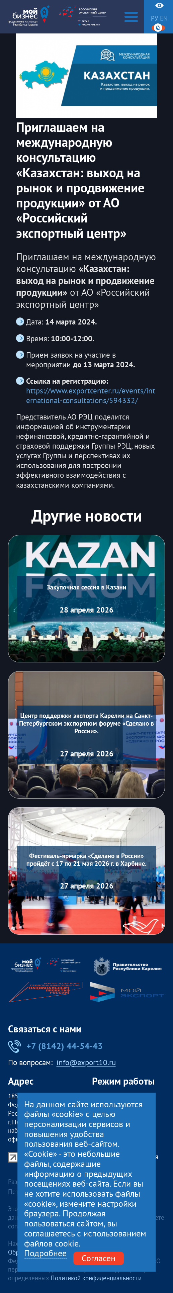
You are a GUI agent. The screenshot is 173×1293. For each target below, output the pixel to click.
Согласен (98, 1258)
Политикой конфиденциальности (96, 1278)
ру (154, 18)
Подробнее (45, 1254)
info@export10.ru (86, 1062)
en (164, 18)
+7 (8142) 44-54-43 (55, 1046)
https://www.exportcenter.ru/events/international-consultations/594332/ (90, 395)
